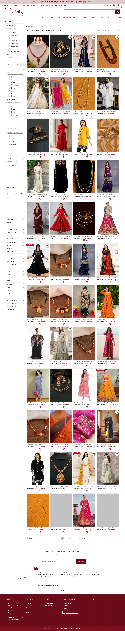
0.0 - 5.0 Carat (14, 197)
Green (13, 77)
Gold (13, 80)
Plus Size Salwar (15, 43)
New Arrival (30, 30)
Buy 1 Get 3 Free (57, 30)
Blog (27, 608)
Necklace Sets (14, 46)
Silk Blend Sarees (15, 51)
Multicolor (14, 85)
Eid (69, 18)
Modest (75, 18)
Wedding (60, 18)
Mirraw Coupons (67, 603)
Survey (42, 5)
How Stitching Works (13, 605)
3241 (85, 538)
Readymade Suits (15, 40)
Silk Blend (13, 136)
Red (13, 96)
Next (115, 538)
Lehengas (17, 18)
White (13, 91)
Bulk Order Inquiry (50, 5)
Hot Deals (47, 30)
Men (52, 18)
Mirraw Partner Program (50, 608)
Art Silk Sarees (14, 49)
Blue (13, 88)
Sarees (11, 18)
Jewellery (42, 18)
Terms (27, 610)
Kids (48, 18)
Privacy (28, 612)
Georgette (13, 144)
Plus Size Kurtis (14, 35)
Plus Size (110, 18)
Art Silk (12, 138)
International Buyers (49, 603)
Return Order (36, 5)
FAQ (9, 612)
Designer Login (48, 605)
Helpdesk (10, 615)
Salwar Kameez (26, 18)
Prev (21, 577)
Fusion (91, 18)
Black (13, 93)
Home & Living (101, 18)
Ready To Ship (39, 30)
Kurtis (35, 18)
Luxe (83, 18)
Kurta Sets (13, 32)
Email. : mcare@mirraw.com (15, 619)
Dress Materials (15, 38)
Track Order (29, 5)
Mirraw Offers (66, 605)
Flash (118, 18)
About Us (28, 603)
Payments (10, 610)
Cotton (12, 141)
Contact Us (29, 605)
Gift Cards (62, 5)
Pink (13, 82)
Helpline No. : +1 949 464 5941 (15, 617)
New (5, 18)
